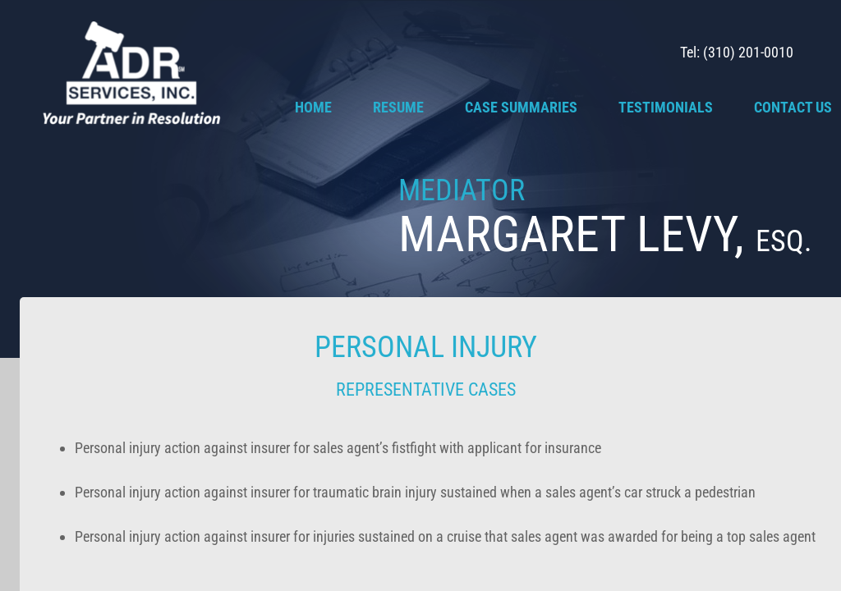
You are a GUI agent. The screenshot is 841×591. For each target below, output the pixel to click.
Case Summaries (521, 107)
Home (313, 107)
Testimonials (665, 107)
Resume (398, 107)
